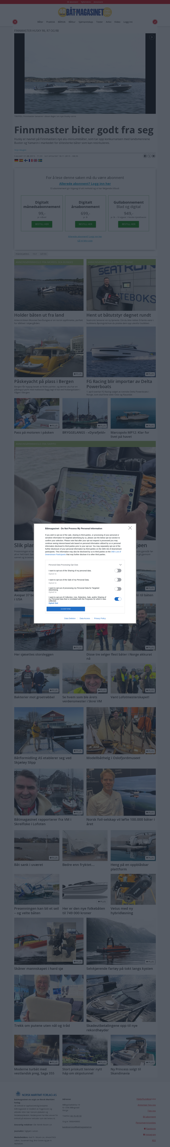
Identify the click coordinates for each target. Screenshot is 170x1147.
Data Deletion (70, 618)
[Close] (130, 528)
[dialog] (85, 573)
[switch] (117, 570)
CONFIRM (66, 609)
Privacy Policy (100, 618)
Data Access (85, 618)
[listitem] (85, 564)
